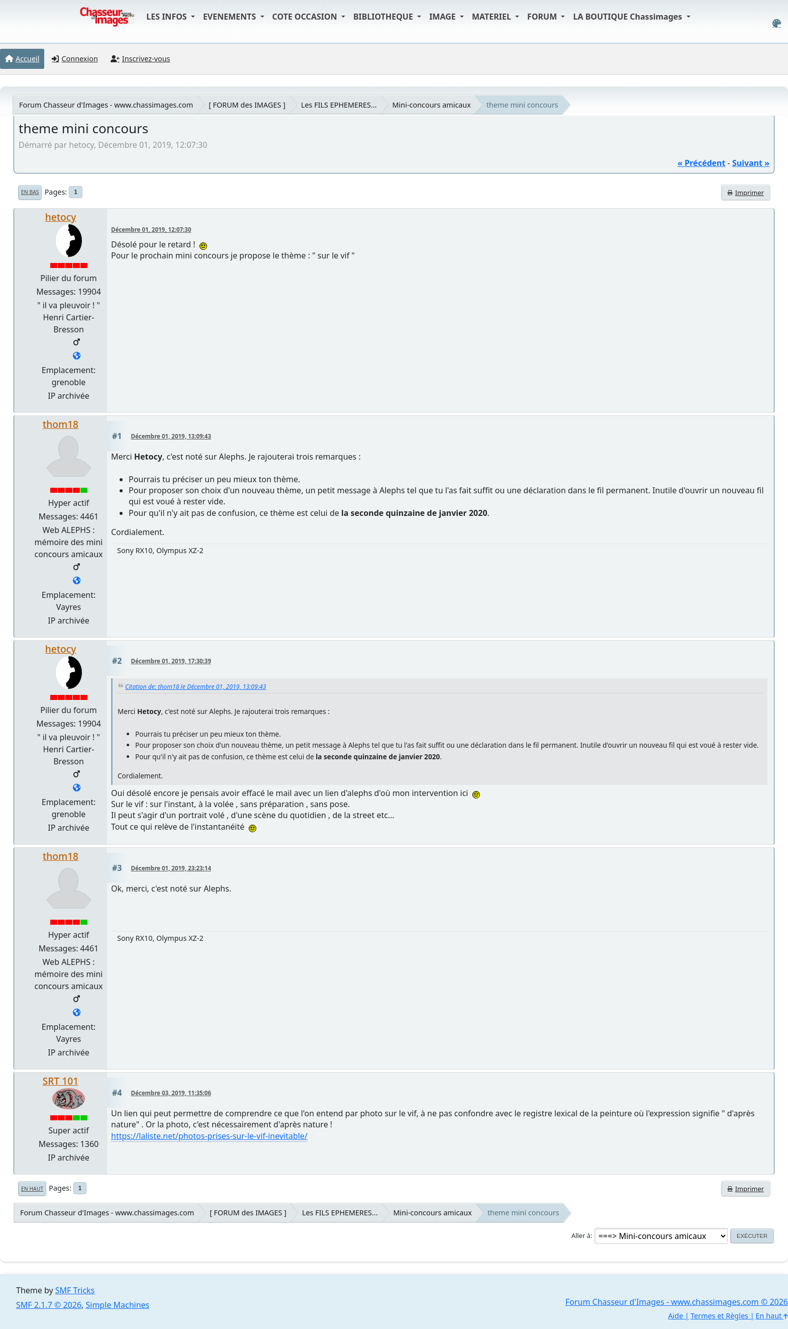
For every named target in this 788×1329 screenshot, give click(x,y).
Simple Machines (118, 1304)
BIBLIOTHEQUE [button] (384, 16)
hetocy (60, 217)
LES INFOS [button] (167, 16)
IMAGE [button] (443, 16)
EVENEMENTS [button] (230, 16)
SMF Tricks (74, 1290)
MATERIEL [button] (492, 16)
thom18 (60, 424)
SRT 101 (60, 1081)
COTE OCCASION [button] (305, 16)
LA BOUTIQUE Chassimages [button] (628, 16)
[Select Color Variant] (776, 23)
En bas (30, 192)
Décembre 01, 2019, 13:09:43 (171, 436)
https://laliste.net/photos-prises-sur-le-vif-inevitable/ (209, 1135)
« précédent (701, 162)
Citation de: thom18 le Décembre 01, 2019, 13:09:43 (195, 686)
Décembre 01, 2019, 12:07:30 (151, 229)
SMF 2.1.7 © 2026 (48, 1304)
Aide (675, 1315)
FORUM (543, 16)
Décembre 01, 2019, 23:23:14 (171, 868)
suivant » (750, 162)
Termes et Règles (719, 1315)
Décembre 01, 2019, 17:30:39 (171, 661)
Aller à (580, 1235)
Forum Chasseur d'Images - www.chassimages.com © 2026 (676, 1301)
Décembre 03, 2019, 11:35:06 (171, 1093)
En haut (32, 1188)
